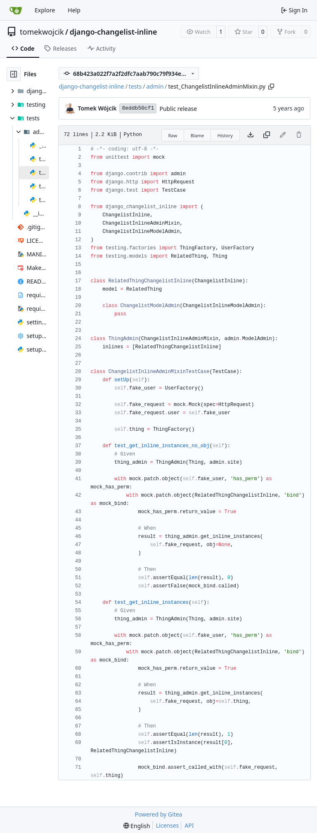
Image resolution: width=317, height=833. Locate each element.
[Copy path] (271, 86)
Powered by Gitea (158, 814)
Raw (172, 135)
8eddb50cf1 (138, 108)
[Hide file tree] (14, 74)
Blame (197, 135)
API (189, 825)
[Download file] (250, 135)
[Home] (15, 10)
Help (74, 10)
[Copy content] (266, 135)
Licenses (167, 825)
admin (154, 86)
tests (135, 86)
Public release (178, 109)
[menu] (136, 826)
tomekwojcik (42, 32)
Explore (45, 10)
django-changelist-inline (113, 32)
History (225, 135)
